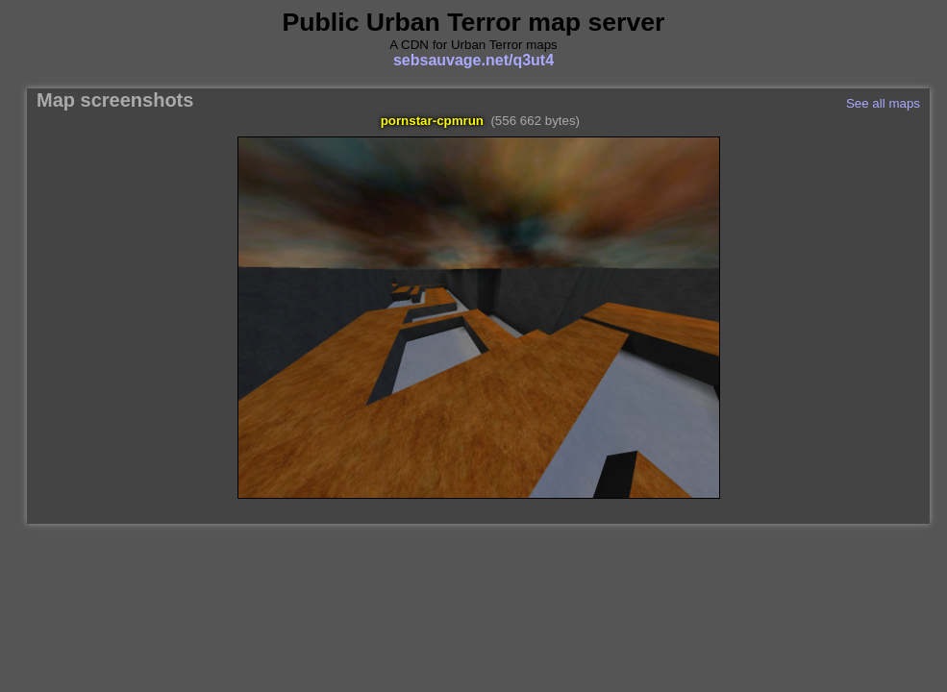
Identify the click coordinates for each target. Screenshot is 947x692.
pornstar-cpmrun (432, 120)
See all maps (883, 103)
